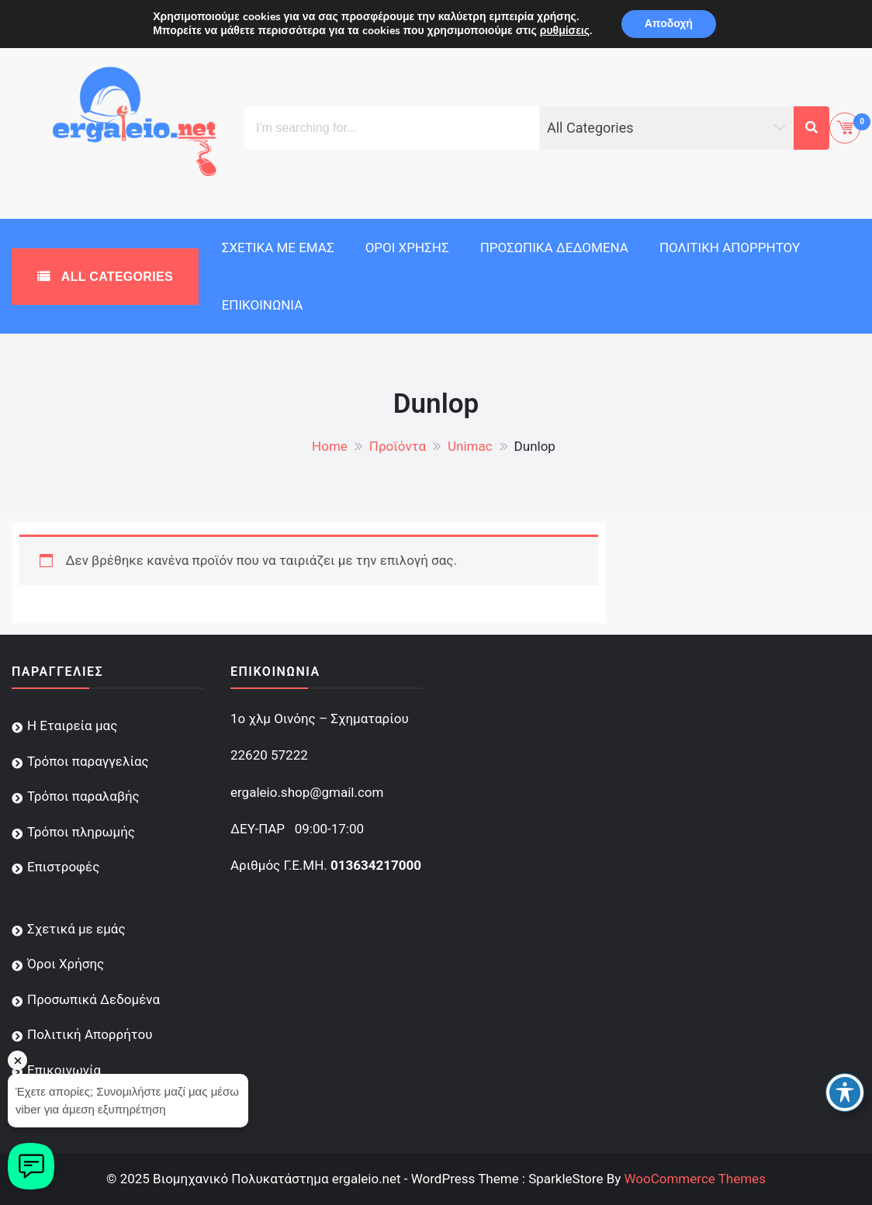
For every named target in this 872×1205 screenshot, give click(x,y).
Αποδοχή (669, 23)
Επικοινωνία (262, 305)
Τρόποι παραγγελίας (88, 761)
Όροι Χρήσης (407, 247)
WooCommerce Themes (694, 1178)
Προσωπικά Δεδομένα (554, 247)
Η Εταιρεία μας (72, 725)
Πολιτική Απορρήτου (729, 247)
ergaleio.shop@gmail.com (306, 792)
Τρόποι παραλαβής (83, 796)
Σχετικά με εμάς (278, 247)
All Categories (115, 276)
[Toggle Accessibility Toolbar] (844, 1092)
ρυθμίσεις (565, 31)
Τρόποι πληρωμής (81, 832)
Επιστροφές (63, 866)
